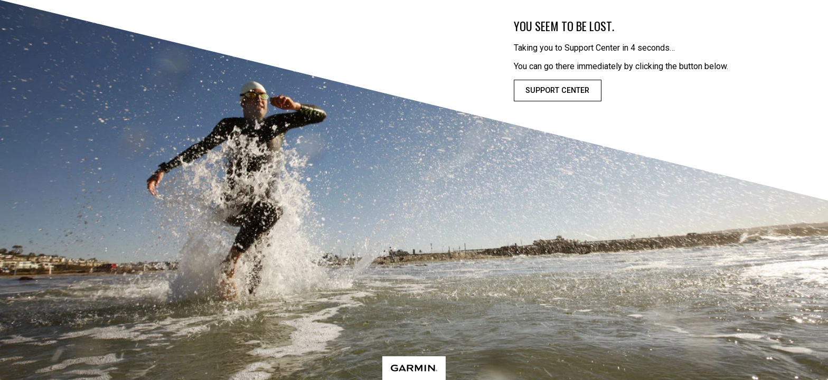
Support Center (557, 90)
